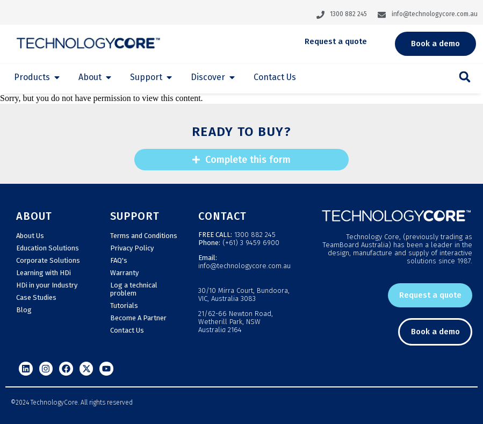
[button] (465, 77)
